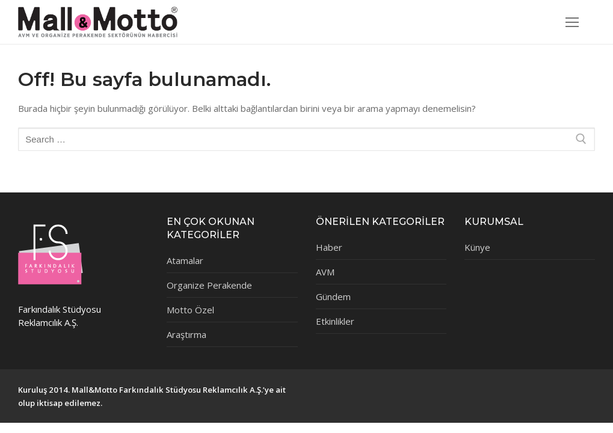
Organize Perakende (209, 285)
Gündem (333, 296)
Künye (477, 247)
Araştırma (186, 334)
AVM (325, 272)
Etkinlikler (335, 321)
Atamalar (185, 260)
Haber (329, 247)
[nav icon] (572, 22)
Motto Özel (190, 310)
